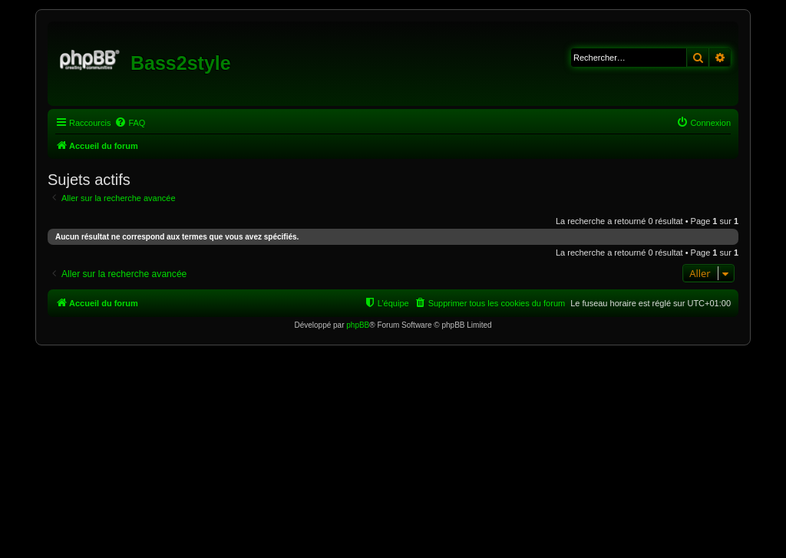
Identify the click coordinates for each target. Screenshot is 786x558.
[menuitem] (129, 123)
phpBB (357, 325)
